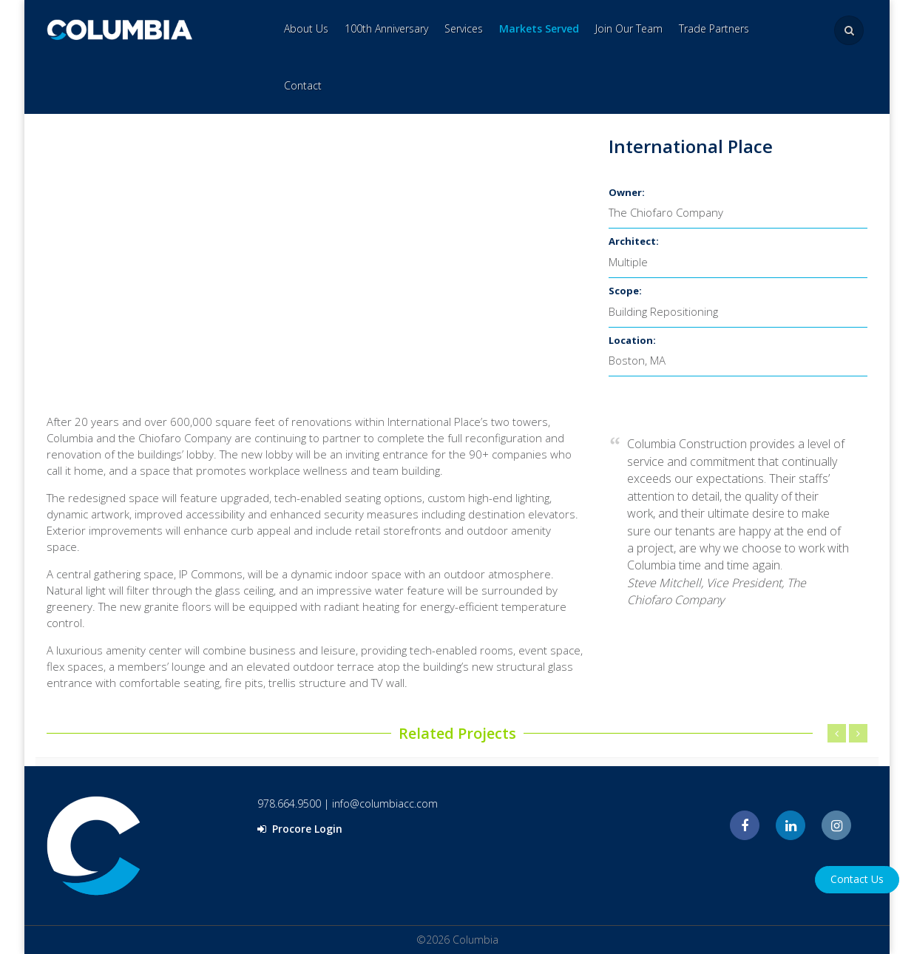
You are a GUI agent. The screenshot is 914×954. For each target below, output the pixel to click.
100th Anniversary (386, 28)
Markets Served (539, 28)
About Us (306, 28)
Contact (303, 85)
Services (463, 28)
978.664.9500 (289, 803)
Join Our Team (629, 28)
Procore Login (299, 829)
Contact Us (857, 879)
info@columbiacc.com (385, 803)
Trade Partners (714, 28)
